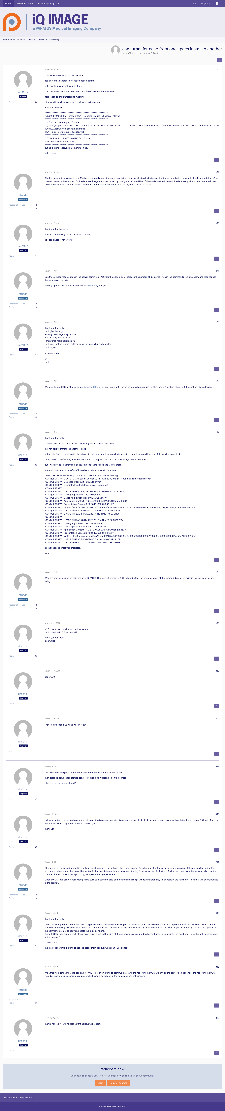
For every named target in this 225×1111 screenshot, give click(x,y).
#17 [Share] (217, 1017)
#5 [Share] (217, 322)
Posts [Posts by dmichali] (11, 465)
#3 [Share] (217, 223)
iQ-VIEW (91, 285)
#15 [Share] (217, 913)
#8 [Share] (217, 572)
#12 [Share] (217, 766)
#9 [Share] (217, 623)
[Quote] (216, 160)
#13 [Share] (217, 814)
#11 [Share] (217, 718)
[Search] (217, 3)
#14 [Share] (217, 862)
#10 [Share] (217, 670)
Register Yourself (119, 1083)
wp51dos (130, 53)
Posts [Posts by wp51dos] (11, 102)
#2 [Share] (217, 172)
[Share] (219, 60)
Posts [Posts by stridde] (11, 208)
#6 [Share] (217, 381)
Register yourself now (110, 1075)
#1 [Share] (218, 69)
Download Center (92, 387)
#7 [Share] (218, 432)
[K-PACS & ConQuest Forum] (52, 21)
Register (205, 3)
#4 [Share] (217, 270)
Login (194, 3)
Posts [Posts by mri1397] (11, 256)
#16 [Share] (217, 966)
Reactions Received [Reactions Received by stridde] (17, 205)
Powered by (113, 1106)
